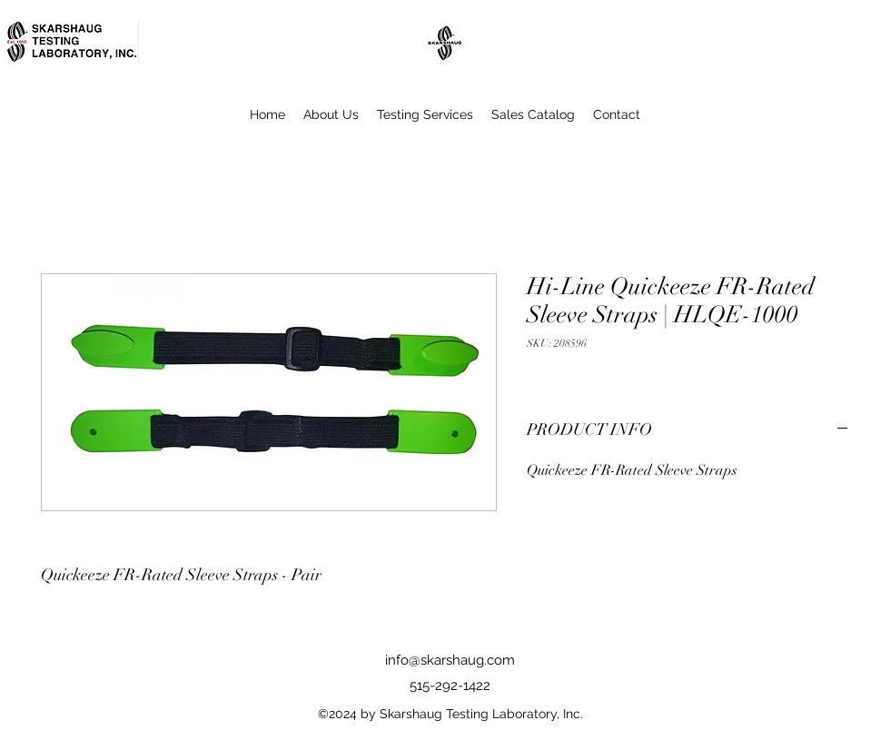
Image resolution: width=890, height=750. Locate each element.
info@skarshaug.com (450, 660)
